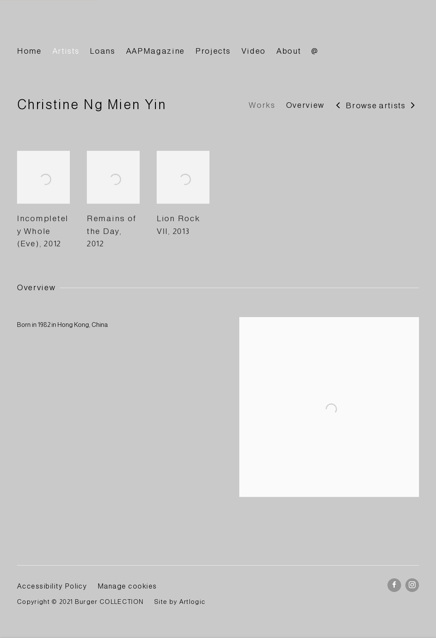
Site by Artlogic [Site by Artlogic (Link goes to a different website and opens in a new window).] (179, 601)
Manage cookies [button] (127, 586)
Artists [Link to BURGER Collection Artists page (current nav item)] (66, 50)
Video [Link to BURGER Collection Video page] (253, 50)
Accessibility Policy (52, 586)
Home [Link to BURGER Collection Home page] (29, 50)
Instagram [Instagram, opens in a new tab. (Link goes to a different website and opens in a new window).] (412, 585)
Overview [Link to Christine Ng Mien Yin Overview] (305, 105)
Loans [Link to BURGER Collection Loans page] (102, 50)
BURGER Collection (93, 27)
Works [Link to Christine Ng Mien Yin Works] (262, 105)
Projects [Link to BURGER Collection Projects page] (212, 50)
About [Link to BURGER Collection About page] (288, 50)
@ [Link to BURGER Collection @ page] (314, 50)
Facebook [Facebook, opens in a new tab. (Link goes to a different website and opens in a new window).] (394, 585)
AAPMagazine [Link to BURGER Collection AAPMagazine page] (155, 50)
